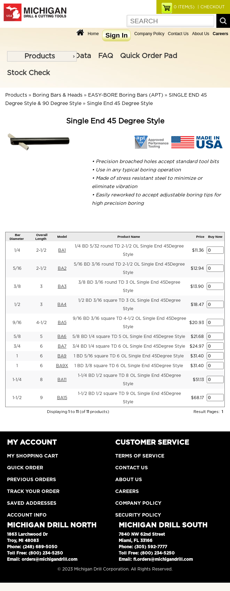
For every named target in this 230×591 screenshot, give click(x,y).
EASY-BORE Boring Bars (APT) (125, 95)
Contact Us (178, 33)
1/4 (17, 250)
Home (93, 33)
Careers (127, 491)
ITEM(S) (184, 7)
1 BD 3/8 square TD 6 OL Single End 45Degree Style (128, 366)
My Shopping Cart (32, 456)
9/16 (17, 323)
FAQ (105, 55)
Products (39, 56)
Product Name (128, 236)
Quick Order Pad (148, 55)
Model (62, 236)
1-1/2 (17, 398)
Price (200, 236)
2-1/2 (41, 250)
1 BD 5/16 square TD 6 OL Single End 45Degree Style (129, 356)
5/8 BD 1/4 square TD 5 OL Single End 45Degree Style (128, 336)
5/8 (17, 336)
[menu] (42, 56)
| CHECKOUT (210, 7)
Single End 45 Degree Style (120, 103)
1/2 (17, 304)
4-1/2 (41, 323)
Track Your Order (33, 491)
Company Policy (149, 33)
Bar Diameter (16, 237)
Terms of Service (139, 456)
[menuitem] (41, 56)
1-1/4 (17, 380)
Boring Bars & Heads (57, 95)
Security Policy (138, 515)
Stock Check (28, 73)
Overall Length (41, 237)
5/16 (17, 268)
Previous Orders (31, 479)
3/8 (17, 286)
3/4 (17, 346)
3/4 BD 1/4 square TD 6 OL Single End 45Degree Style (128, 346)
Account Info (27, 515)
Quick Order (25, 467)
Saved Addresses (31, 503)
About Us (200, 33)
